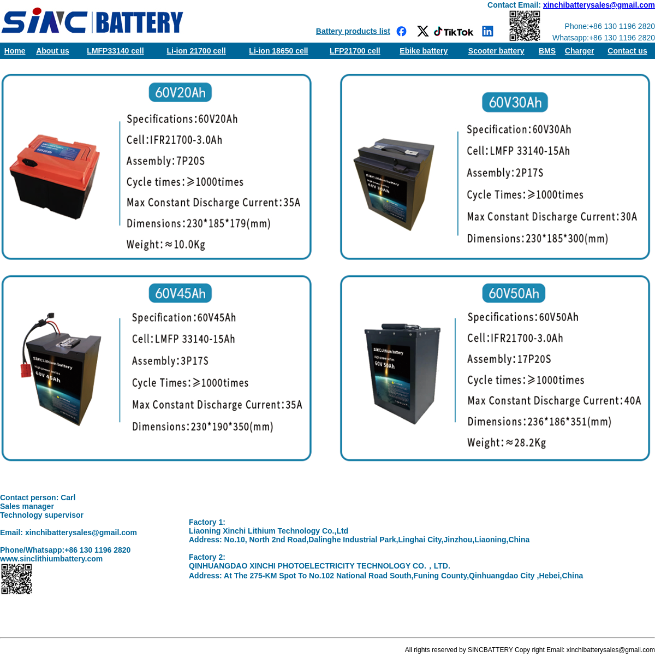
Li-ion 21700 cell (196, 50)
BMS (547, 50)
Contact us (627, 50)
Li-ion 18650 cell (278, 50)
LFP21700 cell (355, 50)
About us (52, 50)
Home (15, 50)
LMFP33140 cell (115, 50)
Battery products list (353, 31)
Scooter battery (496, 50)
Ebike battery (424, 50)
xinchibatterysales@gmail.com (599, 5)
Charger (579, 50)
